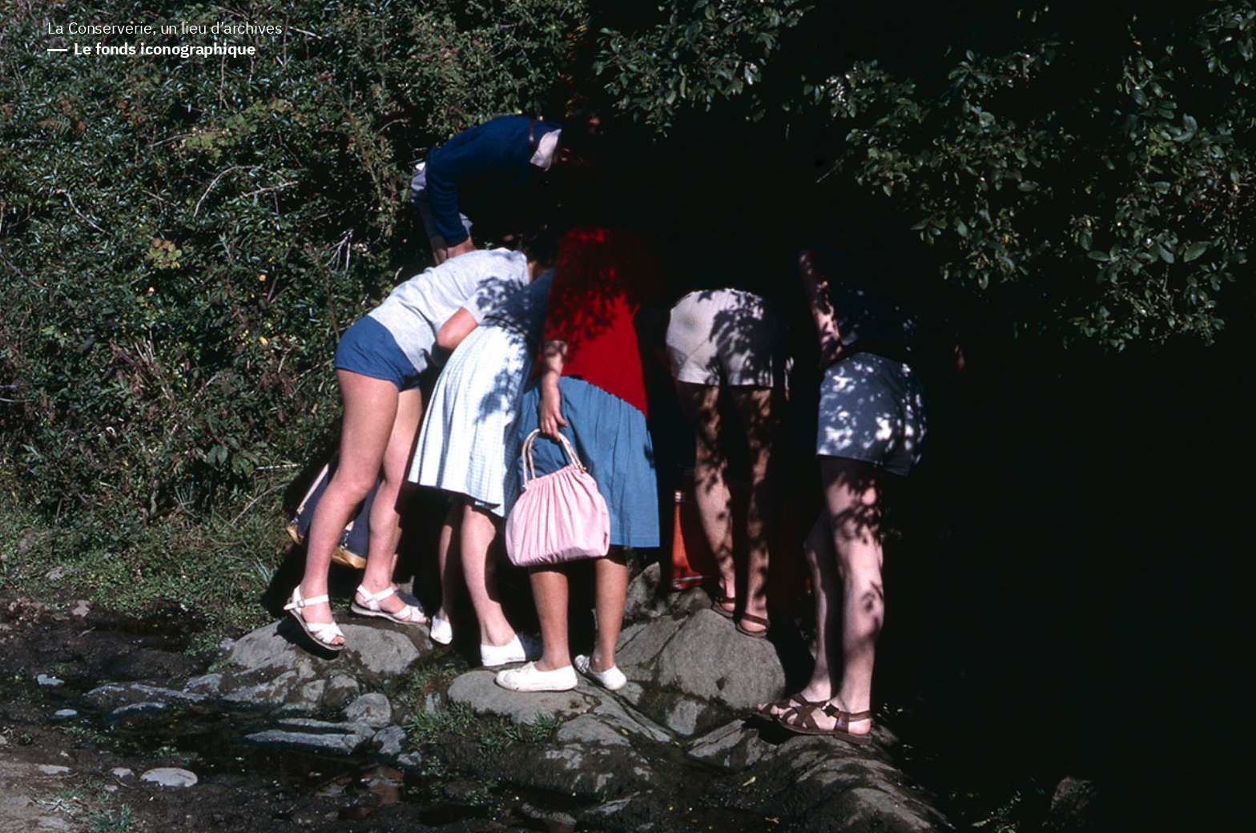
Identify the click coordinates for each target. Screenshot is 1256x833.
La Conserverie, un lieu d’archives (165, 39)
